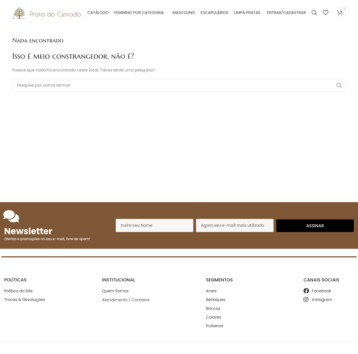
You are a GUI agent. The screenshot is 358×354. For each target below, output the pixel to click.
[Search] (314, 12)
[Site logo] (46, 12)
